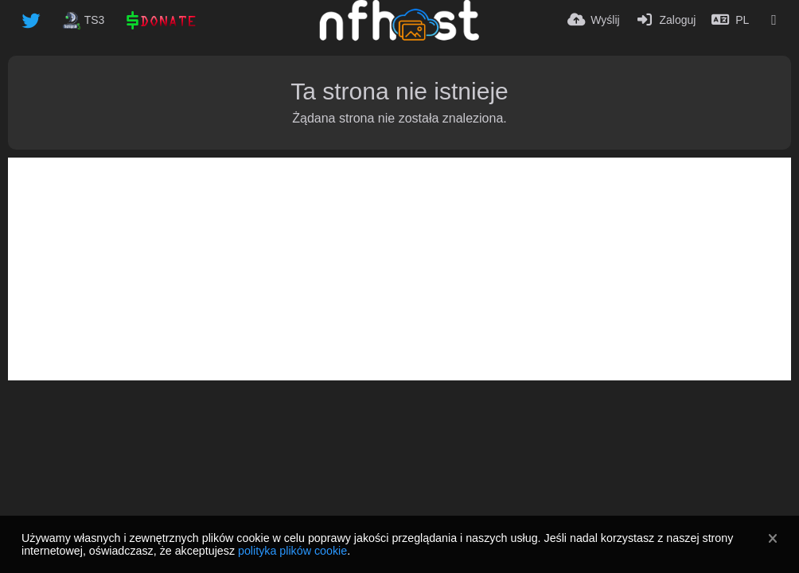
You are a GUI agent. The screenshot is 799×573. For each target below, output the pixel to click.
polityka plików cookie (292, 550)
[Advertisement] (399, 269)
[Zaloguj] (666, 20)
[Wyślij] (593, 20)
